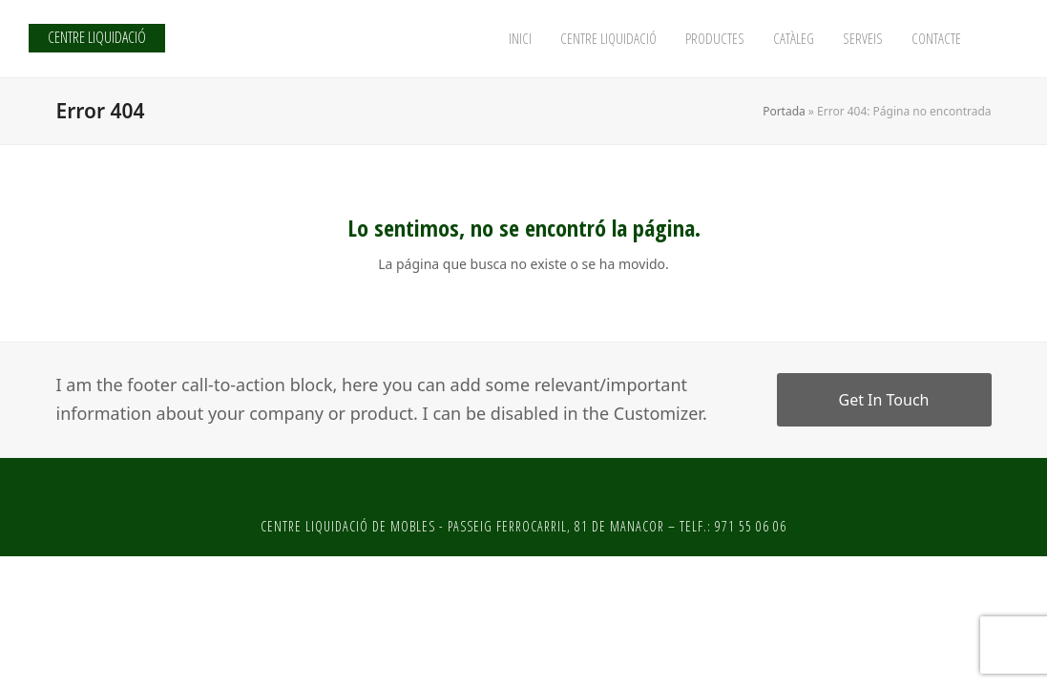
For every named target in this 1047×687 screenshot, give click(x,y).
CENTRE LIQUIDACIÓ (97, 37)
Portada (784, 111)
